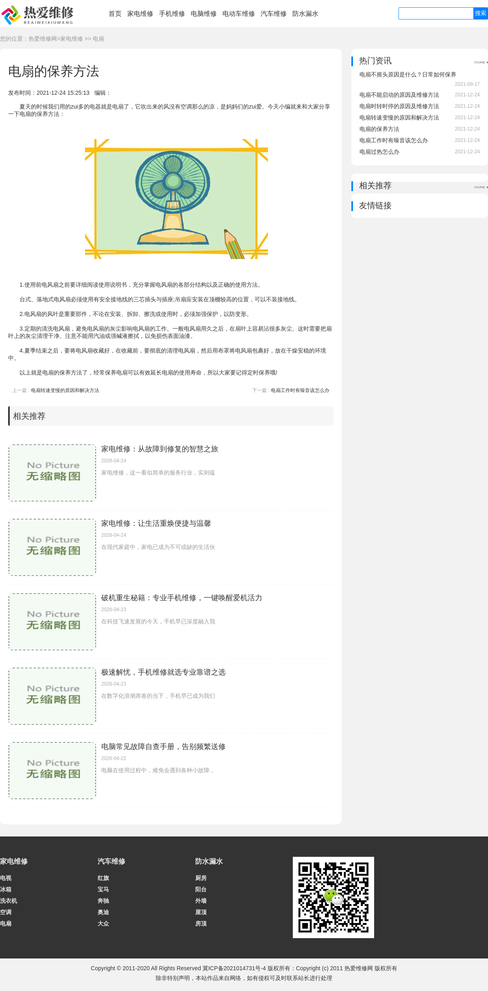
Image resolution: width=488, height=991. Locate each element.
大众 (103, 923)
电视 (5, 878)
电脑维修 (204, 13)
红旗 (103, 878)
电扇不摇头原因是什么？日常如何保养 (407, 74)
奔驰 (103, 900)
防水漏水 (305, 13)
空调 (5, 912)
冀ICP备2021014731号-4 (234, 968)
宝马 (103, 889)
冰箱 (5, 889)
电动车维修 (238, 13)
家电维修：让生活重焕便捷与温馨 (156, 523)
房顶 (201, 923)
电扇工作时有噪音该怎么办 (300, 390)
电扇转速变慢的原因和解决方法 (65, 390)
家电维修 (140, 13)
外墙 (201, 900)
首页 (115, 13)
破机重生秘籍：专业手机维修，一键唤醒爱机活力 (181, 598)
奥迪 (103, 912)
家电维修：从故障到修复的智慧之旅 (159, 449)
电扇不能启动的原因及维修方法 (399, 94)
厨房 (201, 878)
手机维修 (172, 13)
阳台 (201, 889)
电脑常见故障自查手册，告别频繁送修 (163, 747)
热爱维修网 (42, 38)
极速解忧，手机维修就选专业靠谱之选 (163, 672)
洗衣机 (8, 900)
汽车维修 (274, 13)
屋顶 (201, 912)
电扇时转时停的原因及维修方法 (399, 106)
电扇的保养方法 (379, 129)
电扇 (98, 38)
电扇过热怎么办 (379, 151)
